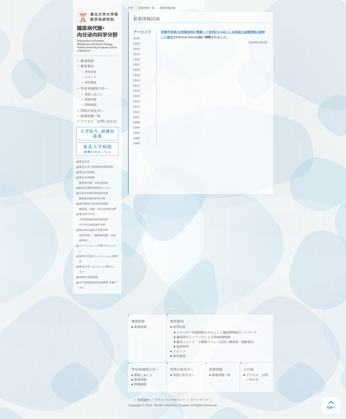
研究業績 (90, 82)
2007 (136, 133)
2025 (136, 43)
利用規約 (143, 400)
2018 (136, 80)
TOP (131, 7)
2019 (136, 75)
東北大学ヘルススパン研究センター (97, 269)
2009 (136, 122)
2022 (136, 59)
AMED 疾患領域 (88, 277)
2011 (136, 117)
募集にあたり (93, 94)
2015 (136, 96)
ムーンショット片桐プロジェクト (97, 248)
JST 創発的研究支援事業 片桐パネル (98, 285)
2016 (136, 90)
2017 (136, 85)
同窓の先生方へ (92, 110)
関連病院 (90, 104)
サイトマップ (199, 400)
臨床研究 (183, 346)
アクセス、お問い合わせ (99, 121)
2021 (136, 64)
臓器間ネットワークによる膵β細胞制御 (204, 337)
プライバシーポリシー (169, 400)
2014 (136, 101)
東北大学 (84, 161)
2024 (136, 49)
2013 (136, 106)
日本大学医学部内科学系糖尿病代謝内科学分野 (93, 196)
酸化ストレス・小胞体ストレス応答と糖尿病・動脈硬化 (215, 342)
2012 (136, 112)
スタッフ (90, 77)
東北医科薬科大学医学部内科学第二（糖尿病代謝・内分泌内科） (97, 235)
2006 (136, 138)
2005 (136, 143)
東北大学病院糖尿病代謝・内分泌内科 (93, 180)
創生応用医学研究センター (95, 187)
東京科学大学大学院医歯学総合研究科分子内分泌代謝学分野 (93, 219)
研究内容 (90, 71)
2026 (136, 38)
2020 (136, 69)
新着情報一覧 (90, 116)
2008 (136, 127)
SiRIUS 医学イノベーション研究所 (98, 259)
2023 (136, 54)
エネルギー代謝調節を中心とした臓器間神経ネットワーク (217, 332)
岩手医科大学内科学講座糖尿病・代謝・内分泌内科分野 (97, 206)
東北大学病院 (87, 172)
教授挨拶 (87, 61)
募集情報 (90, 99)
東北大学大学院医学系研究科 (96, 166)
